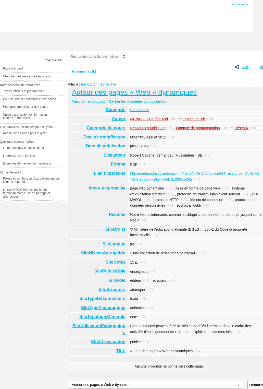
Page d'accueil (13, 68)
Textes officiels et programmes (23, 91)
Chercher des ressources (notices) (26, 76)
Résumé (117, 214)
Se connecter (239, 4)
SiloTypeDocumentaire (102, 298)
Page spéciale (53, 60)
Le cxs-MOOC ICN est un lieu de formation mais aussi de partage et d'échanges (26, 193)
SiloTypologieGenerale (102, 316)
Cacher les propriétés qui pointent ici (137, 101)
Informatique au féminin (19, 156)
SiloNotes (115, 262)
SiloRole (117, 280)
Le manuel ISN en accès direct (24, 148)
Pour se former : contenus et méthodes (29, 99)
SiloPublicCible (110, 271)
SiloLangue (113, 244)
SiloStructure (111, 289)
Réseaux (241, 128)
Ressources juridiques (147, 128)
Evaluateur (115, 155)
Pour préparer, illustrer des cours (25, 107)
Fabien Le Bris (194, 119)
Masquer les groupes (88, 101)
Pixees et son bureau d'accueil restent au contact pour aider (31, 180)
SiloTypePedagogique (103, 307)
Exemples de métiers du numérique (27, 163)
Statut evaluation (108, 341)
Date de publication (106, 146)
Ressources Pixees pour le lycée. (25, 133)
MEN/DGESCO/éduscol (149, 119)
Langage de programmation (198, 128)
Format (118, 164)
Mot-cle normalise (107, 188)
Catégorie (115, 109)
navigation (89, 84)
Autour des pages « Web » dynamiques (134, 92)
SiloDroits (115, 229)
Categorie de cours (106, 127)
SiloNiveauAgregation (103, 253)
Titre (121, 350)
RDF (245, 67)
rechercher (107, 84)
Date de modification (104, 137)
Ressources (139, 110)
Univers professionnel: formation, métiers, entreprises (25, 116)
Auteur (119, 118)
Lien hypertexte (110, 173)
